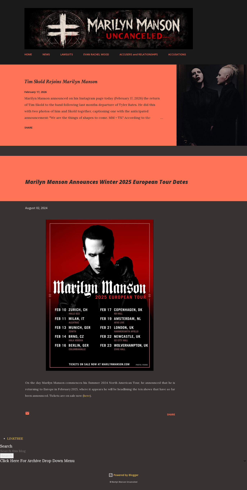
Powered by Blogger (123, 475)
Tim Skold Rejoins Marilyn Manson (60, 81)
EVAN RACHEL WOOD (96, 54)
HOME (28, 54)
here (87, 395)
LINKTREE (15, 438)
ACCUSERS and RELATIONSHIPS (139, 54)
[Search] (205, 11)
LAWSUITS (66, 54)
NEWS (46, 54)
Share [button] (28, 127)
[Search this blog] (119, 451)
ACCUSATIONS (177, 54)
